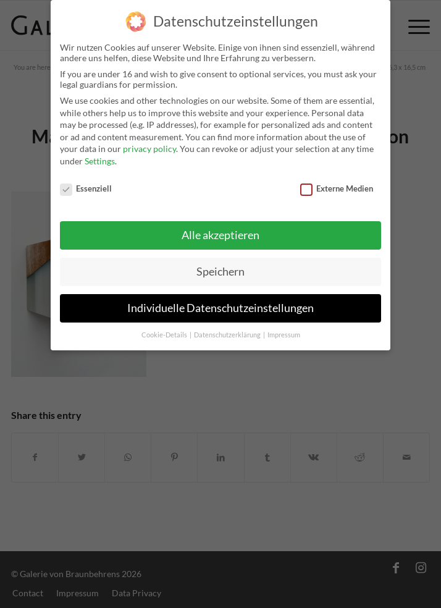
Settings (100, 156)
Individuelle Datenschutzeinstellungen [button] (220, 303)
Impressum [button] (283, 330)
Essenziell (86, 183)
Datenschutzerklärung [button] (228, 330)
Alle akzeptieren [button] (220, 230)
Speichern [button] (220, 267)
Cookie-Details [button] (164, 330)
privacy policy (149, 144)
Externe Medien (336, 183)
